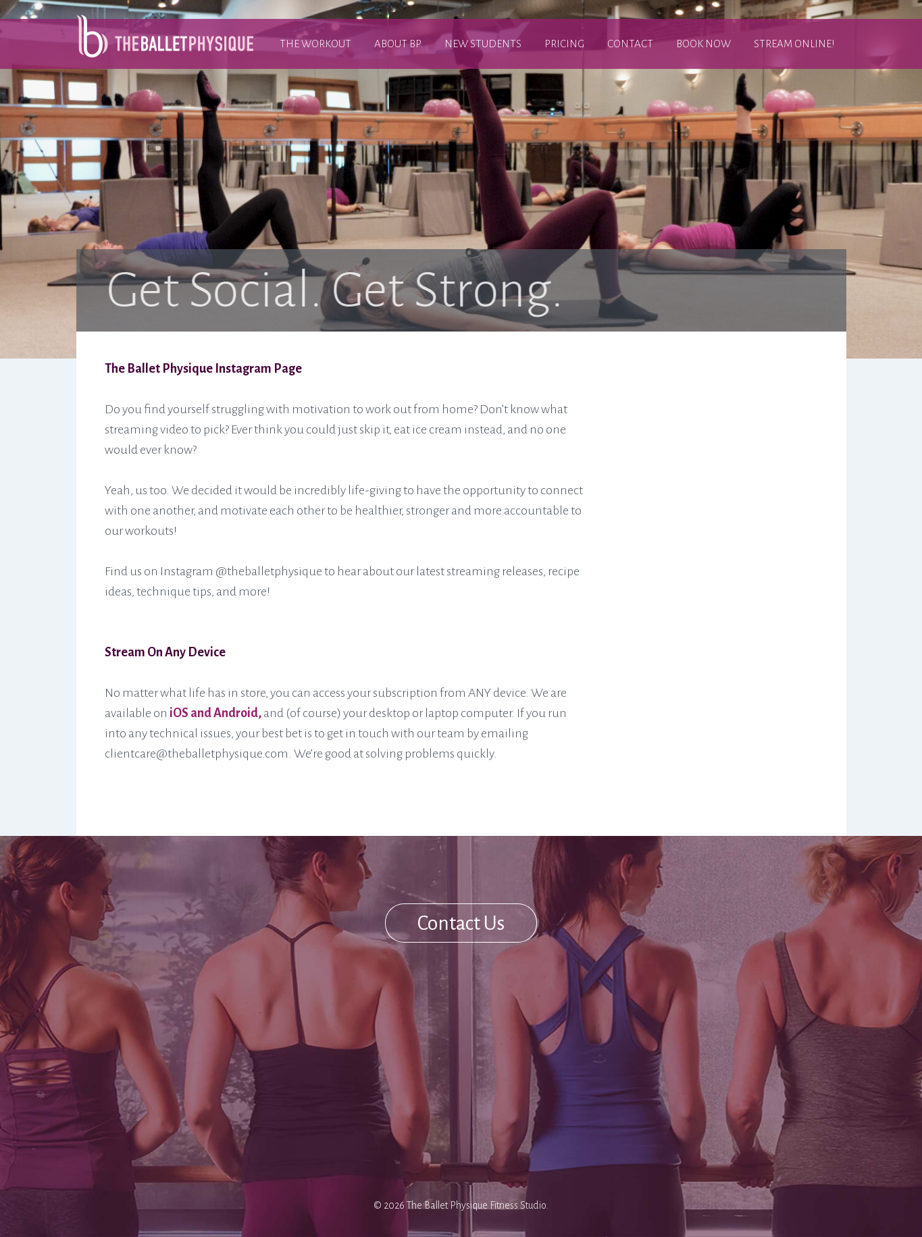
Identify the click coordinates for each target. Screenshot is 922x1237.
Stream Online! (794, 43)
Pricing (564, 43)
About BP (397, 43)
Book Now (703, 43)
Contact (630, 43)
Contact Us (461, 923)
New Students (482, 43)
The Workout (315, 43)
